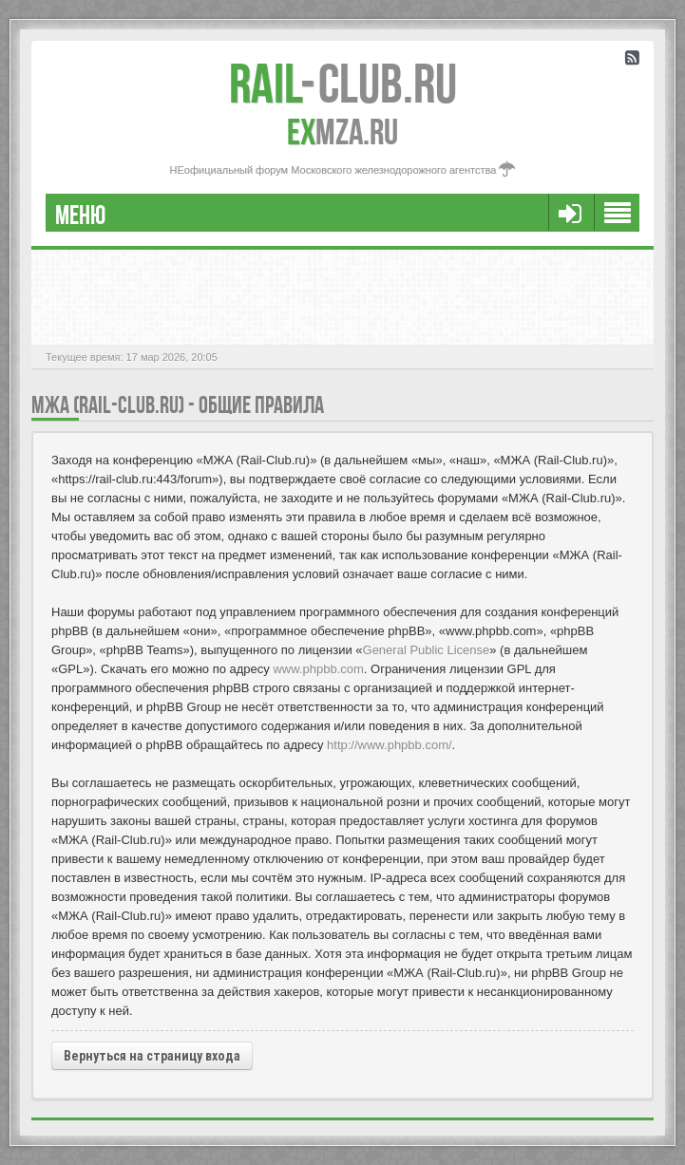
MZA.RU (342, 132)
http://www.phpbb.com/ (389, 745)
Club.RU (343, 83)
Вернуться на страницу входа (152, 1055)
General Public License (426, 650)
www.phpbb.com (318, 669)
